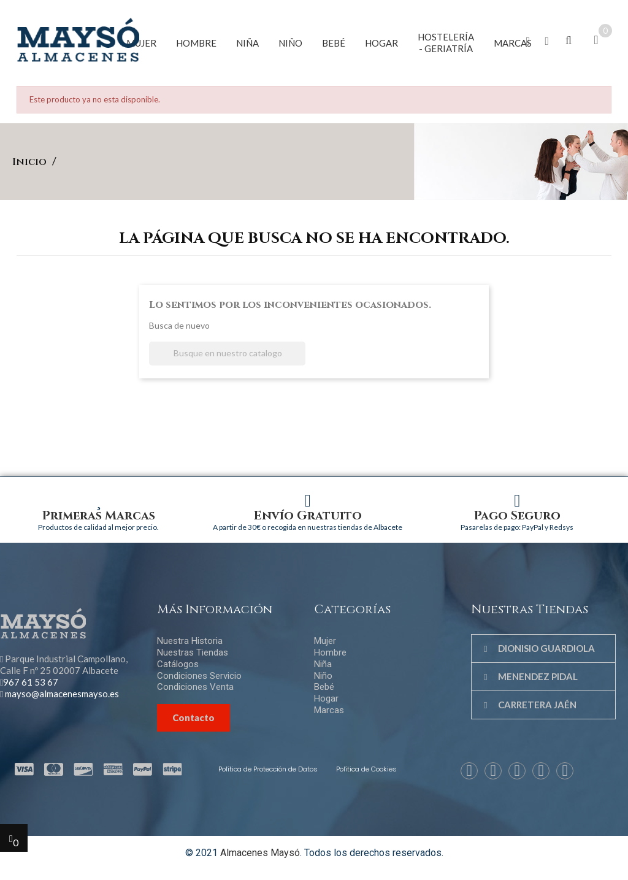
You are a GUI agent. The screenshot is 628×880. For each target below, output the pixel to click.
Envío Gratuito (308, 515)
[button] (528, 41)
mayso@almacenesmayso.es (62, 693)
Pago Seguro (517, 515)
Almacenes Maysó (260, 853)
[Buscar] (227, 353)
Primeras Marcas (98, 515)
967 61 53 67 (30, 681)
